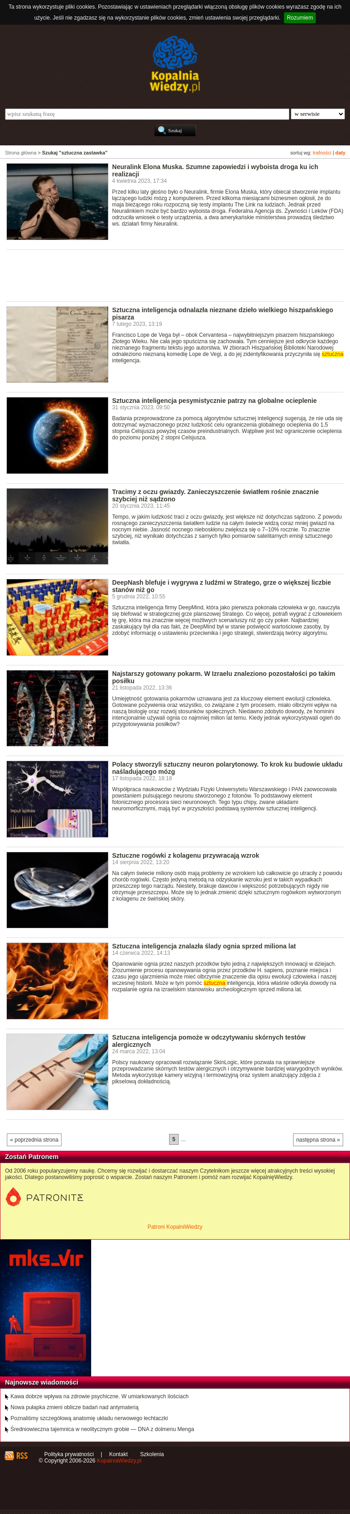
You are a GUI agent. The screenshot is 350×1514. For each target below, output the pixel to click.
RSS (22, 1455)
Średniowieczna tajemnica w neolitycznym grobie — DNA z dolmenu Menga (102, 1429)
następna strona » (318, 1140)
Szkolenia (152, 1454)
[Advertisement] (172, 274)
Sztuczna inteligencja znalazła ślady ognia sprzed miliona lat (204, 946)
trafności (322, 152)
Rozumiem (300, 18)
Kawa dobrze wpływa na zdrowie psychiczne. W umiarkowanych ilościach (99, 1396)
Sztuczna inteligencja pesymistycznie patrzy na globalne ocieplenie (214, 400)
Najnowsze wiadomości (41, 1382)
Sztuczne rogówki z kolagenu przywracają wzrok (185, 855)
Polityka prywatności (69, 1454)
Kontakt (118, 1454)
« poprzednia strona (34, 1140)
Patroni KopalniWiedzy (175, 1227)
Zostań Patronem (32, 1156)
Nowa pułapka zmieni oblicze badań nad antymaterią (74, 1407)
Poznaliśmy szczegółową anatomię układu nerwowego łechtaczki (89, 1418)
